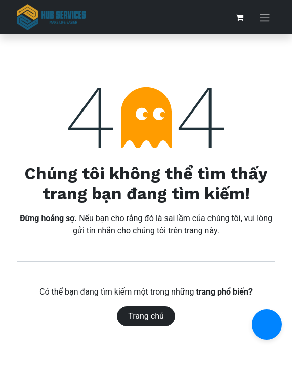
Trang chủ (146, 316)
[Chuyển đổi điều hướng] (264, 17)
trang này (200, 230)
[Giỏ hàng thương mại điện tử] (240, 17)
